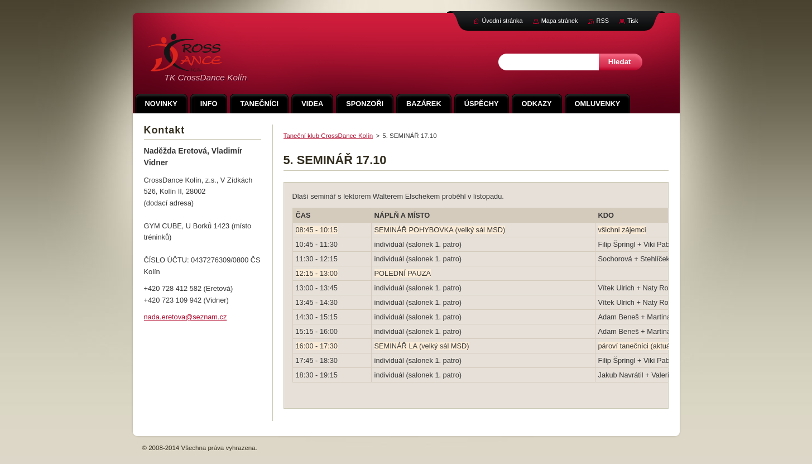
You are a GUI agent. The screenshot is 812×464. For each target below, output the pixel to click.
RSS (603, 20)
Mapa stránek (559, 20)
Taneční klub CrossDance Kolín (328, 135)
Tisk (632, 20)
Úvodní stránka (502, 20)
